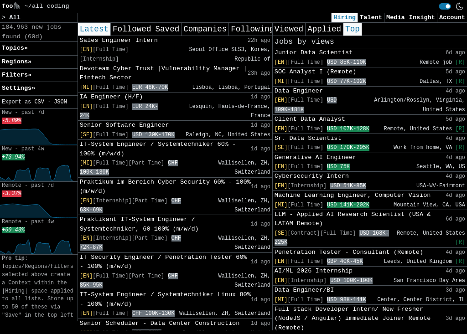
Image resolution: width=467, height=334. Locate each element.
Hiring (344, 17)
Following (252, 29)
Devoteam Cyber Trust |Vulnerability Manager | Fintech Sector (163, 73)
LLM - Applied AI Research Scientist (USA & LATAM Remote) (353, 219)
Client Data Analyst (310, 119)
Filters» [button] (16, 75)
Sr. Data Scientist (308, 138)
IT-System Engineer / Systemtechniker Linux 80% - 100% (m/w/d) (165, 299)
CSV (39, 102)
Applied (324, 29)
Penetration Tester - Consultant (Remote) (349, 252)
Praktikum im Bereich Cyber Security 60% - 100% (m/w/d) (165, 187)
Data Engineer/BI (304, 290)
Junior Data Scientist (314, 52)
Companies (205, 29)
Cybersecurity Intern (312, 176)
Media (395, 17)
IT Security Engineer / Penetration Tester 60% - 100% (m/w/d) (163, 262)
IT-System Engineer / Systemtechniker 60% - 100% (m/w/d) (158, 149)
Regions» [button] (16, 61)
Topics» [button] (15, 48)
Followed (132, 29)
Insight (422, 17)
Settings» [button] (18, 88)
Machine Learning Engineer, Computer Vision (353, 195)
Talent (371, 17)
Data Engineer (299, 90)
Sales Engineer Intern (119, 40)
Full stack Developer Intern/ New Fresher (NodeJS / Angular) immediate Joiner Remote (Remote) (353, 318)
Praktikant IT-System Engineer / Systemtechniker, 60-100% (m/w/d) (139, 224)
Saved (167, 29)
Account (452, 17)
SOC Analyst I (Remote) (315, 71)
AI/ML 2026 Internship (314, 270)
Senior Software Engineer (124, 125)
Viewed (289, 29)
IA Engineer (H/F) (111, 96)
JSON (60, 102)
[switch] (445, 6)
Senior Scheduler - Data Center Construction (160, 323)
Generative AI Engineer (315, 157)
